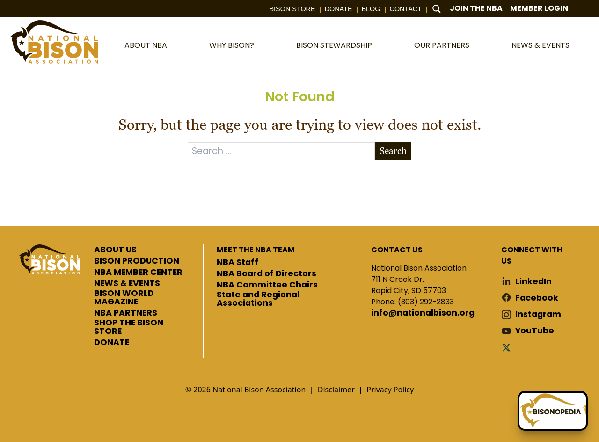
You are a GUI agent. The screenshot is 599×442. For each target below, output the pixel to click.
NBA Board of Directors (266, 274)
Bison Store (292, 9)
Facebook (536, 298)
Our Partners (441, 45)
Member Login (539, 8)
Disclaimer (336, 389)
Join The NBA (476, 8)
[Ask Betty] (553, 411)
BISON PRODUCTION (136, 261)
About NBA (145, 45)
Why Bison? (231, 45)
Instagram (538, 314)
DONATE (111, 343)
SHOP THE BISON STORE (128, 327)
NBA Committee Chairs (267, 285)
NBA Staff (237, 262)
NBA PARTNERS (125, 313)
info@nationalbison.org (423, 313)
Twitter (508, 347)
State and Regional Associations (258, 299)
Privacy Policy (390, 389)
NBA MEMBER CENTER (138, 272)
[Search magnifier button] (437, 9)
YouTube (534, 330)
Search (393, 151)
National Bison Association (53, 42)
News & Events (540, 45)
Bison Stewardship (334, 45)
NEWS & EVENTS (127, 284)
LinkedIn (533, 281)
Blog (371, 9)
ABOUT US (115, 250)
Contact (406, 9)
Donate (338, 9)
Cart (584, 8)
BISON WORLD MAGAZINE (124, 297)
